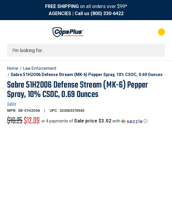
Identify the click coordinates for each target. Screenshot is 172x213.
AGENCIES (60, 13)
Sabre (11, 104)
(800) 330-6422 (107, 13)
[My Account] (135, 32)
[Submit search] (158, 50)
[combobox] (86, 50)
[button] (94, 121)
